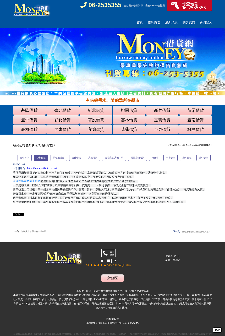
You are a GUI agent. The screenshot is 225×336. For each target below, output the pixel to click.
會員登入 (206, 22)
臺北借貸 (62, 110)
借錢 (135, 5)
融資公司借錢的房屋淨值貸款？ (196, 231)
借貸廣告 (154, 22)
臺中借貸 (29, 119)
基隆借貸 (29, 110)
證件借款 (76, 157)
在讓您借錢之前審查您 (26, 181)
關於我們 (189, 22)
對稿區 (112, 278)
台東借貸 (162, 129)
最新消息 (171, 22)
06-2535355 (100, 5)
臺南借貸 (195, 119)
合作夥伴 (24, 157)
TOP (217, 329)
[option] (112, 61)
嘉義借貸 (162, 119)
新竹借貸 (162, 110)
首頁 (140, 22)
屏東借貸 (62, 129)
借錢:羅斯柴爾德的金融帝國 (33, 231)
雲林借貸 (129, 119)
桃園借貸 (129, 110)
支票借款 (92, 157)
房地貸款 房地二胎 (114, 157)
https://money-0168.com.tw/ (42, 168)
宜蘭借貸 (96, 129)
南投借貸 (96, 119)
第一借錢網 (173, 260)
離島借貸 (195, 129)
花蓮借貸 (129, 129)
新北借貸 (96, 110)
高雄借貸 (29, 129)
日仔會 (155, 157)
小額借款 (177, 145)
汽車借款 (170, 157)
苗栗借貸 (195, 110)
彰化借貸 (62, 119)
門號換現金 (58, 157)
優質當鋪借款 (137, 157)
